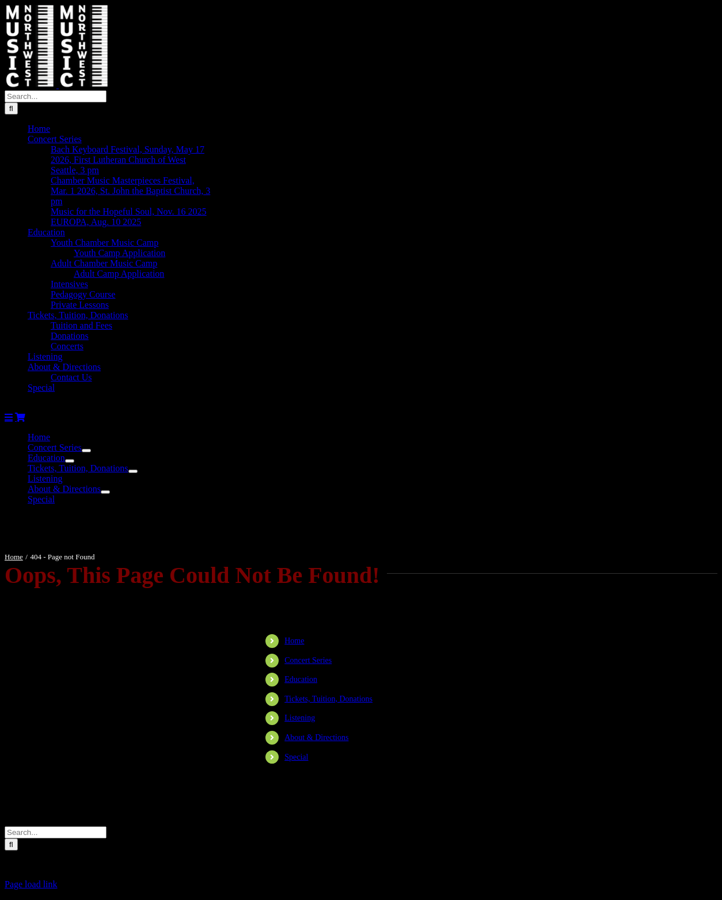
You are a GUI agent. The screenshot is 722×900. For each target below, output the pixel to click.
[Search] (11, 108)
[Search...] (56, 96)
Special (296, 757)
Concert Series (308, 660)
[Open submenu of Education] (69, 461)
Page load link (31, 884)
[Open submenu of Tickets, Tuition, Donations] (133, 471)
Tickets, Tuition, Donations (328, 699)
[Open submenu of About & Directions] (105, 492)
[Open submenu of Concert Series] (86, 450)
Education (300, 679)
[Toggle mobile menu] (9, 417)
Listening (299, 718)
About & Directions (316, 737)
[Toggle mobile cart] (20, 417)
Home (294, 640)
